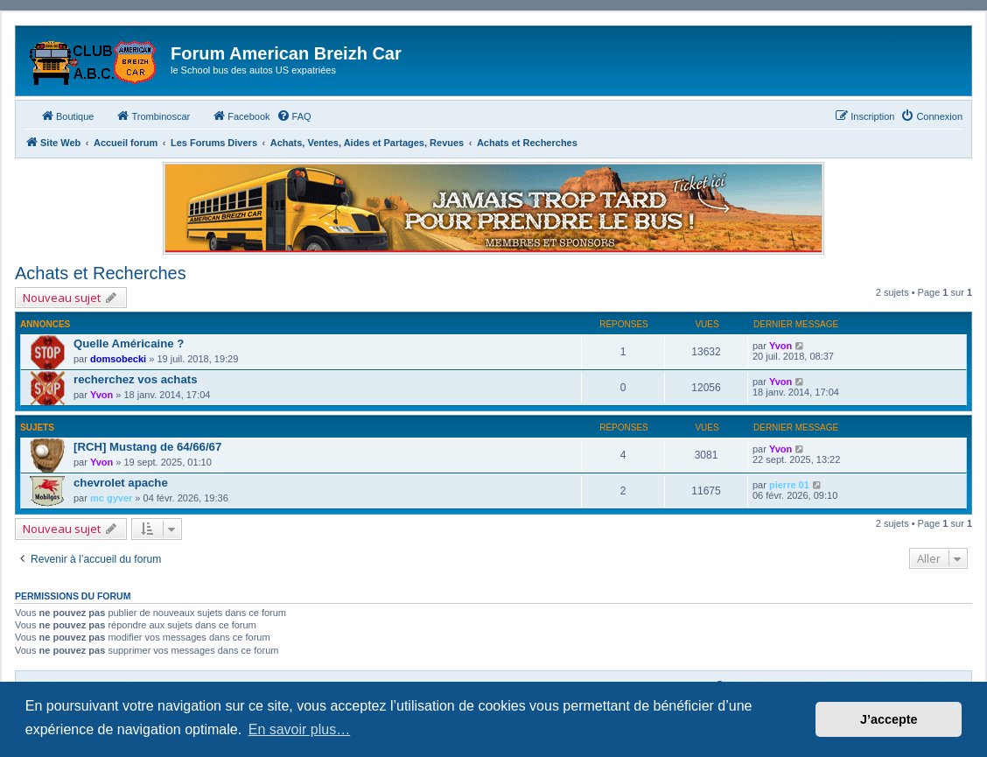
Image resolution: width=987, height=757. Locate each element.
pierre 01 (789, 485)
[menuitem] (294, 116)
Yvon (780, 345)
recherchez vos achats (135, 379)
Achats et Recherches (100, 273)
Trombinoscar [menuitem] (153, 115)
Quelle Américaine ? (129, 343)
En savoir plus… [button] (299, 729)
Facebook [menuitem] (241, 115)
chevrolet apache (121, 482)
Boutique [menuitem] (67, 115)
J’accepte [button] (889, 719)
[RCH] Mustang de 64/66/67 (147, 446)
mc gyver (111, 498)
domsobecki (118, 359)
